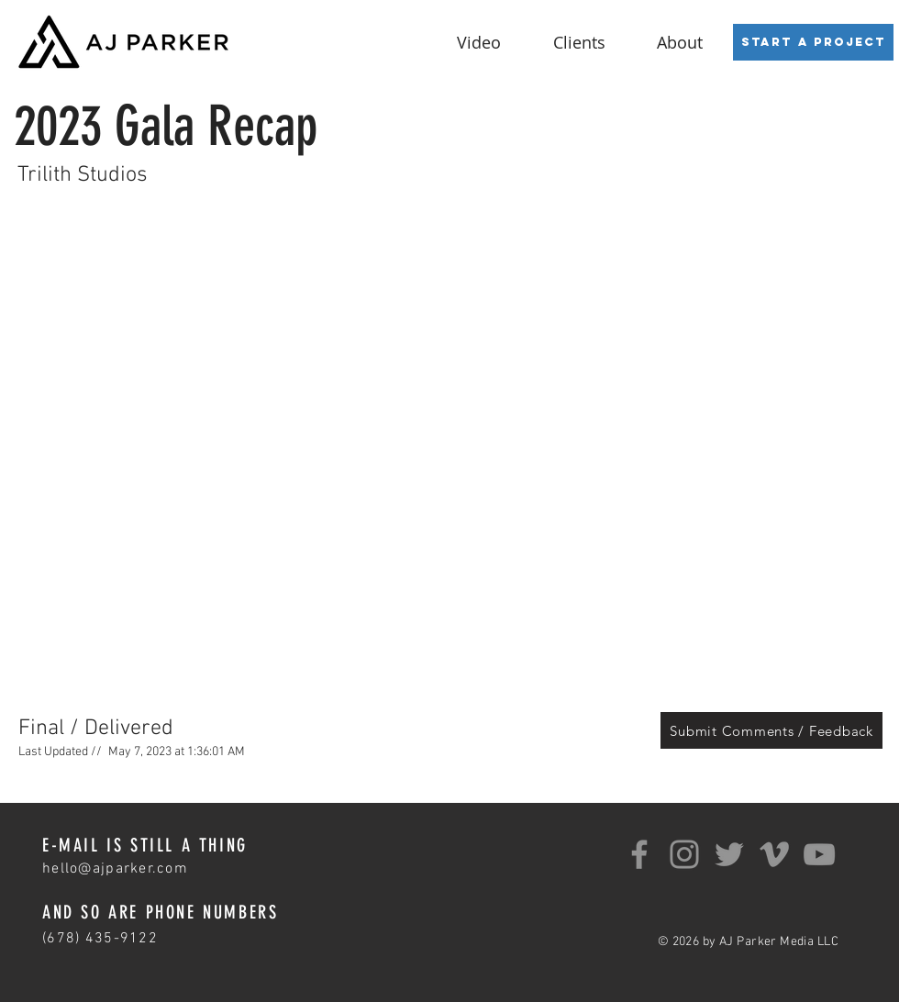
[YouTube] (819, 854)
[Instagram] (684, 854)
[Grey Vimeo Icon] (774, 854)
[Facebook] (639, 854)
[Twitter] (729, 854)
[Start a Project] (813, 42)
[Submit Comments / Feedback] (771, 730)
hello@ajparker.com (115, 869)
